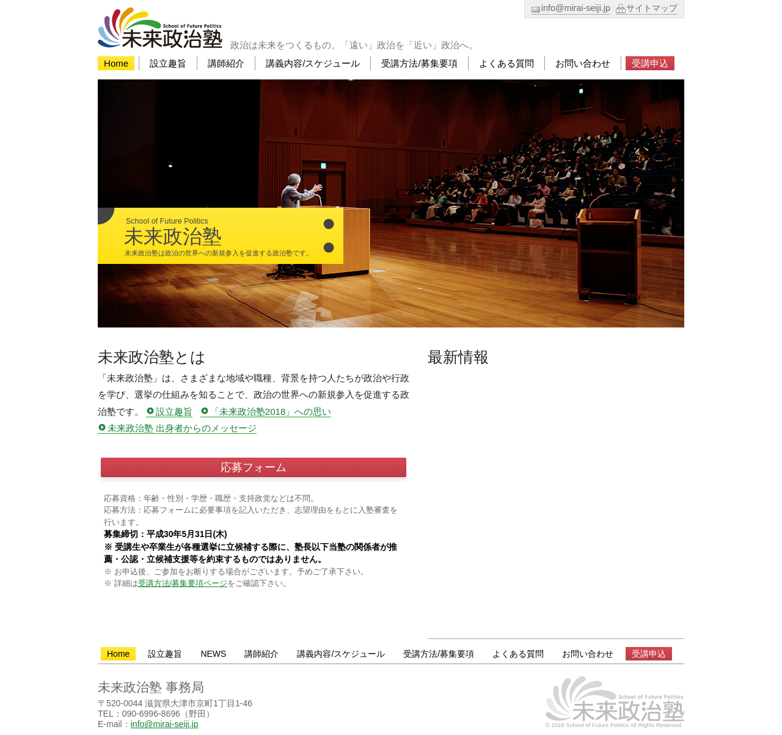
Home (116, 63)
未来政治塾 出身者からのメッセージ (182, 428)
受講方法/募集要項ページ (183, 583)
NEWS (213, 654)
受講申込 (650, 63)
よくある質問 (506, 63)
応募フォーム (254, 467)
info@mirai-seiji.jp (575, 8)
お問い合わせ (582, 63)
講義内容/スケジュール (313, 63)
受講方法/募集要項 (419, 63)
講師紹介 (226, 63)
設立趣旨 (168, 63)
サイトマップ (652, 8)
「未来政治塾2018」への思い (271, 412)
